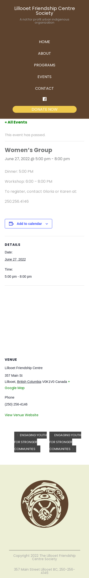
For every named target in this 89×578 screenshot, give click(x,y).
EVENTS (44, 76)
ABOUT (44, 53)
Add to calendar (29, 224)
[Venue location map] (44, 320)
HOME (44, 41)
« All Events (16, 122)
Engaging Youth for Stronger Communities (30, 442)
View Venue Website (21, 415)
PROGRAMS (44, 65)
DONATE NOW (45, 109)
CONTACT (44, 88)
